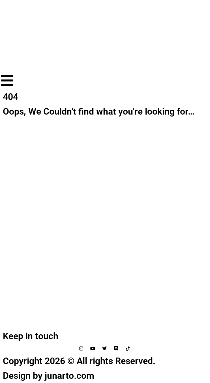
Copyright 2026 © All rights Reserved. (79, 361)
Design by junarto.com (48, 375)
